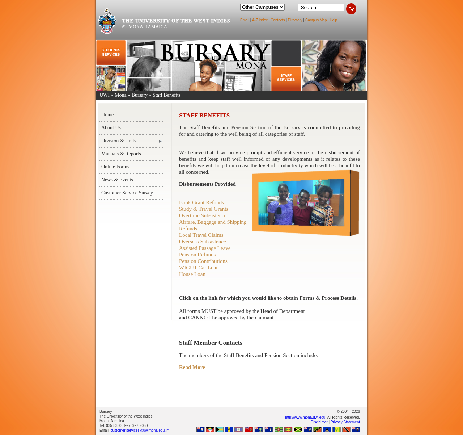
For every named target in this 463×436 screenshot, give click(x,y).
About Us (111, 127)
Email (244, 20)
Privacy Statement (345, 422)
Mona (121, 95)
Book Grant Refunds (201, 202)
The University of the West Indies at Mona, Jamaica (164, 25)
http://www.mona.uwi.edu (305, 417)
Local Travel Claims (201, 235)
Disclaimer (319, 422)
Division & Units (118, 140)
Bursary (140, 95)
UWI (104, 95)
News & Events (117, 180)
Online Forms (115, 166)
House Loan (192, 274)
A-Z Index (260, 20)
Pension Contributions (203, 261)
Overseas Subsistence (202, 241)
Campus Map (316, 20)
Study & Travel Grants (203, 209)
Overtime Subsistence (202, 215)
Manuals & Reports (121, 153)
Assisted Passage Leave (204, 248)
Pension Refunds (197, 254)
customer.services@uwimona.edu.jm (140, 430)
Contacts (278, 20)
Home (107, 114)
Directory (295, 20)
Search (351, 9)
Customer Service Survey (127, 193)
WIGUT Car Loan (199, 268)
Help (333, 20)
